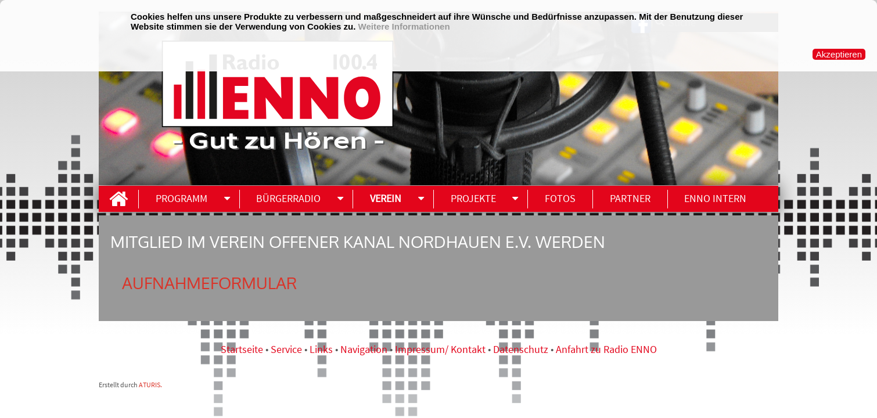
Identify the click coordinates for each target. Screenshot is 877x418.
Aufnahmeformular (209, 282)
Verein (385, 198)
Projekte (473, 198)
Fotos (560, 198)
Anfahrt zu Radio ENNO (606, 349)
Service (286, 349)
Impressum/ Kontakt (440, 349)
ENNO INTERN (715, 198)
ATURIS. (150, 384)
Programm (181, 198)
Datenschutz (520, 349)
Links (322, 349)
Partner (630, 198)
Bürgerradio (288, 198)
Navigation (365, 349)
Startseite (243, 349)
